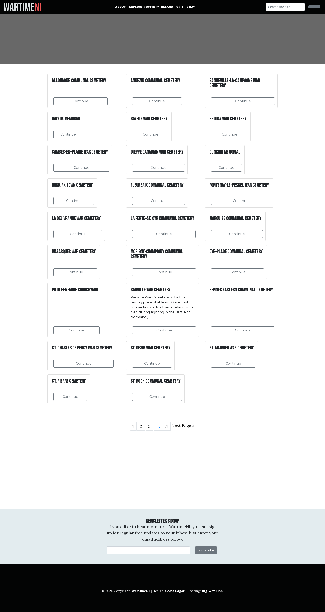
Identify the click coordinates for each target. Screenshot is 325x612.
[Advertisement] (162, 470)
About (120, 7)
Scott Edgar (175, 591)
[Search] (285, 7)
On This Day (185, 7)
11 (166, 426)
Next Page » (182, 425)
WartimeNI (140, 591)
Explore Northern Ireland (151, 7)
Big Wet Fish (212, 591)
